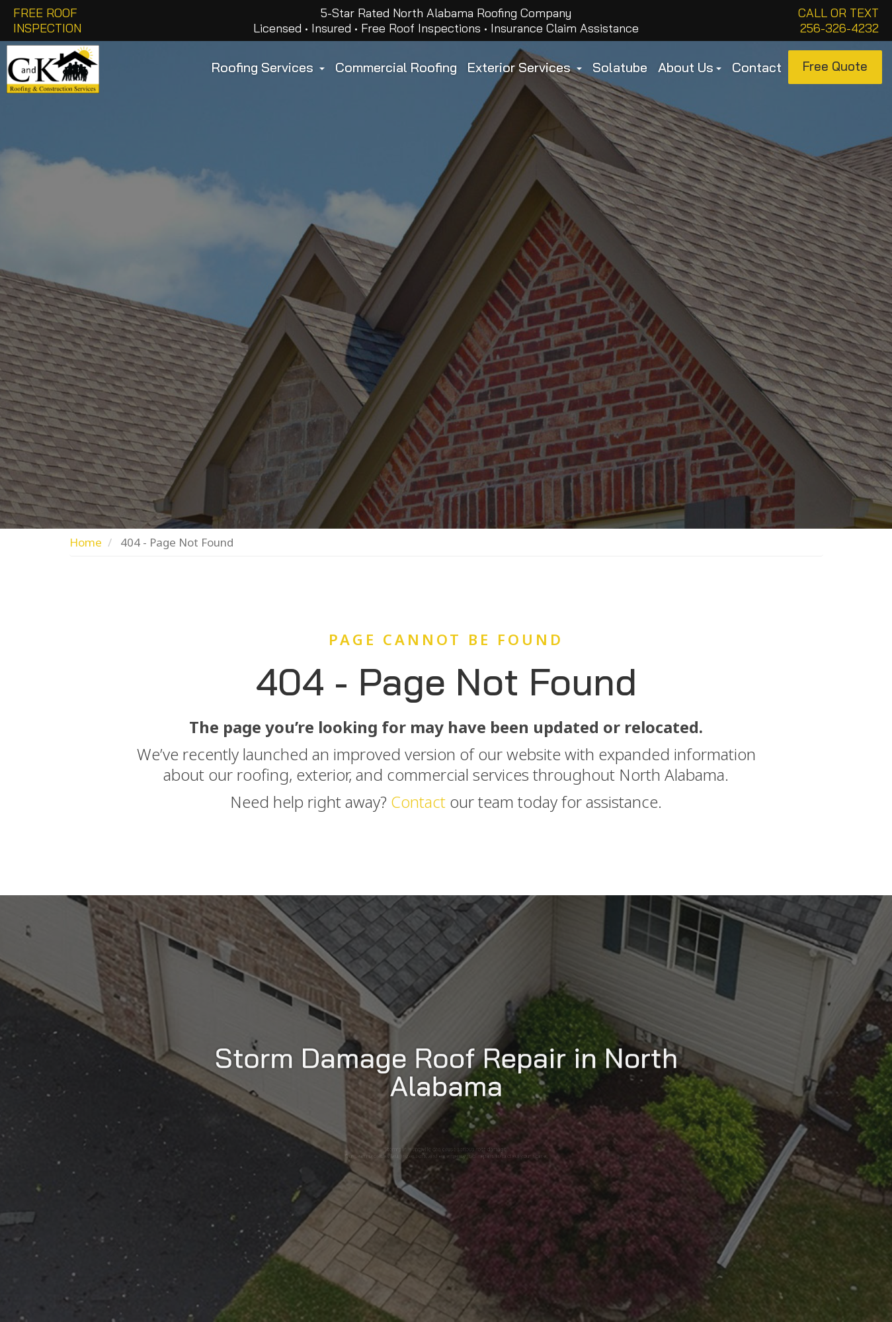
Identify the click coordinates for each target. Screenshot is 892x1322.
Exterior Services (524, 67)
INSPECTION (47, 28)
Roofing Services (268, 67)
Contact (757, 67)
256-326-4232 (839, 28)
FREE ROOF (45, 13)
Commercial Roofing (396, 67)
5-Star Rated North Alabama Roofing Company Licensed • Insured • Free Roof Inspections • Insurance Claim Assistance (446, 20)
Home (85, 542)
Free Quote (835, 66)
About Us (689, 67)
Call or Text (838, 13)
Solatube (619, 67)
